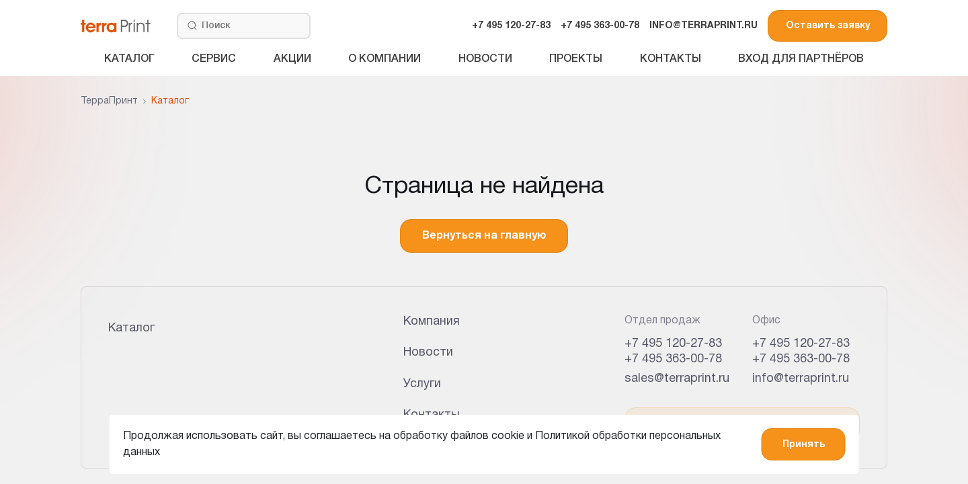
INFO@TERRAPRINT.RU (703, 26)
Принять (803, 444)
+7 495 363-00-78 (600, 26)
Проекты (575, 59)
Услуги (422, 384)
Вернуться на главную (484, 236)
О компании (384, 59)
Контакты (670, 59)
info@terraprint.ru (800, 379)
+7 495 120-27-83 (511, 26)
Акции (292, 59)
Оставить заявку (828, 26)
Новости (485, 59)
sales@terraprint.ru (676, 379)
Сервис (214, 59)
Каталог (129, 59)
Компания (431, 321)
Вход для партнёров (801, 59)
